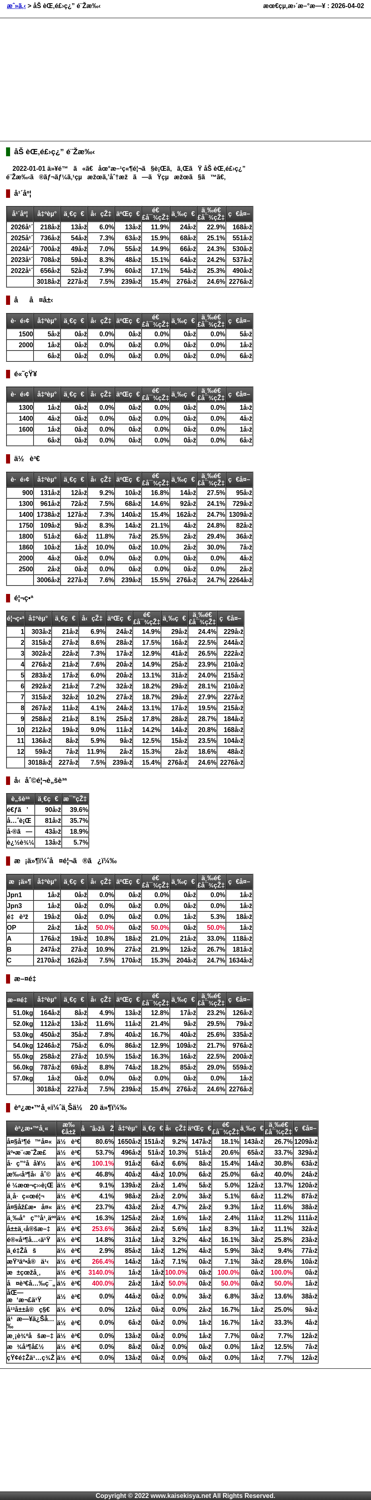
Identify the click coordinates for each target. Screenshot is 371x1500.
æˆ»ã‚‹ (16, 5)
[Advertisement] (133, 78)
